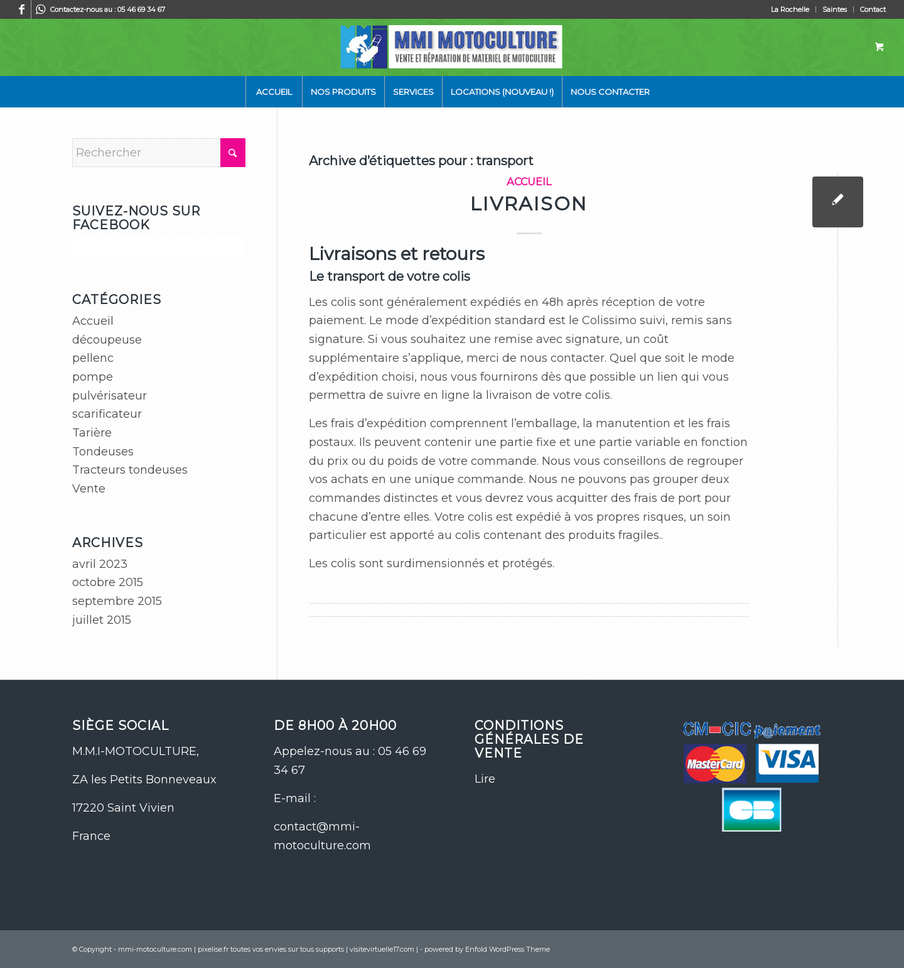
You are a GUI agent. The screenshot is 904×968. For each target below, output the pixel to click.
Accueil (529, 181)
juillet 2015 (101, 620)
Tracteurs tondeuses (130, 470)
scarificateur (107, 414)
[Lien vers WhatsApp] (40, 9)
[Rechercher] (158, 152)
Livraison (529, 203)
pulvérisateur (109, 396)
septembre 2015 (117, 601)
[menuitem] (790, 9)
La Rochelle (790, 9)
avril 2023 (99, 564)
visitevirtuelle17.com (382, 949)
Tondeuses (103, 452)
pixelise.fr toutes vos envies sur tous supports (271, 949)
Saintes (834, 9)
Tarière (92, 433)
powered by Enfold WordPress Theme (487, 949)
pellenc (93, 358)
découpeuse (107, 340)
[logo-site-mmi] (452, 47)
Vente (88, 489)
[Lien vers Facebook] (22, 9)
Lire (485, 779)
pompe (92, 377)
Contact (873, 9)
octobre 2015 (107, 582)
